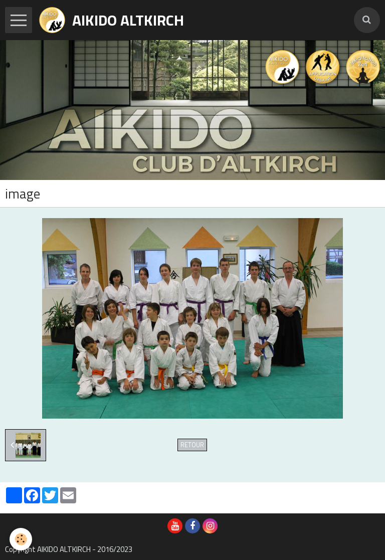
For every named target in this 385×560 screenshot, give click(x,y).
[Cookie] (21, 539)
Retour (192, 445)
